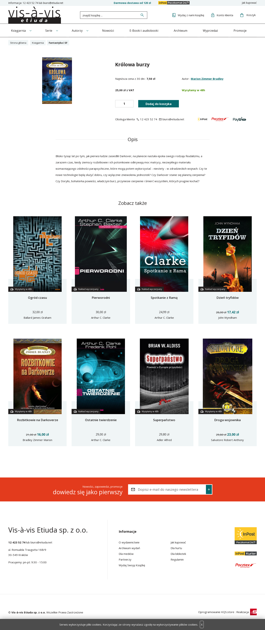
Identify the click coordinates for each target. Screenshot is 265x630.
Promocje (247, 30)
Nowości (111, 30)
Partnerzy (125, 559)
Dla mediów (126, 553)
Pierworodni (101, 297)
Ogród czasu (37, 297)
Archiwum (185, 30)
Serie (49, 30)
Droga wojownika (227, 419)
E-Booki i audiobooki (148, 30)
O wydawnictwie (129, 542)
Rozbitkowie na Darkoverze (37, 419)
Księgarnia (18, 30)
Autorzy (79, 30)
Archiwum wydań (129, 548)
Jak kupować (249, 2)
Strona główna (19, 42)
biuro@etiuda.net (53, 3)
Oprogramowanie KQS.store (216, 611)
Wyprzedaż (216, 30)
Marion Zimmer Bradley (207, 78)
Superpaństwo (164, 419)
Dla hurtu (176, 548)
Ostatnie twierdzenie (101, 419)
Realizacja (246, 611)
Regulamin (177, 559)
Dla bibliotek (178, 553)
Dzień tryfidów (227, 297)
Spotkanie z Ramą (164, 297)
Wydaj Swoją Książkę (132, 565)
